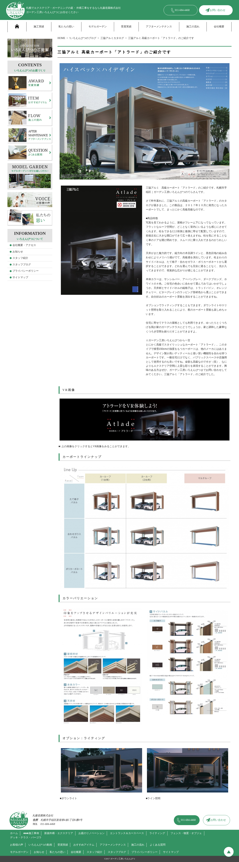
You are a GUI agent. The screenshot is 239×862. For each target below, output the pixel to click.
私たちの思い (57, 852)
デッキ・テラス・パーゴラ (25, 837)
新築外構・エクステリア (58, 833)
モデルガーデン (98, 26)
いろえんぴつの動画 (40, 844)
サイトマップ (20, 277)
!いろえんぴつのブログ (82, 38)
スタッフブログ (22, 264)
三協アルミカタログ (112, 38)
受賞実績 (126, 26)
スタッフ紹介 (20, 258)
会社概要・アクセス (24, 245)
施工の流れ (192, 26)
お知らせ (18, 251)
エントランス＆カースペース (127, 833)
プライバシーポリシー (26, 270)
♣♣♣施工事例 (31, 833)
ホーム (14, 833)
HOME (61, 38)
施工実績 (39, 26)
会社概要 (219, 26)
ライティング (157, 833)
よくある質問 (157, 844)
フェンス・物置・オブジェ (186, 833)
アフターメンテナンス (159, 26)
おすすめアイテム (83, 844)
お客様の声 (16, 844)
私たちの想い (66, 26)
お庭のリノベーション (91, 833)
